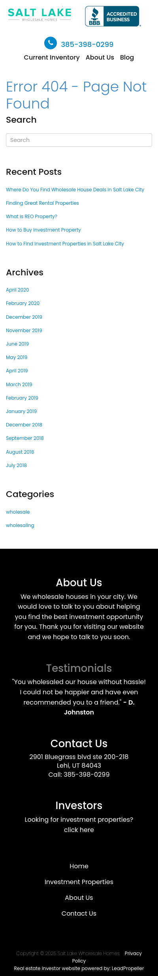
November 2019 (24, 330)
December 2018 (24, 424)
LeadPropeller (128, 968)
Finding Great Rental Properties (42, 203)
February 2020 (23, 303)
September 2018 (25, 438)
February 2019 (22, 398)
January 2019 (21, 411)
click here (79, 829)
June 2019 (17, 343)
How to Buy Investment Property (43, 229)
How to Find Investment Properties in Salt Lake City (65, 243)
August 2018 (20, 452)
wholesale (18, 512)
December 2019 (24, 317)
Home (79, 866)
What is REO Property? (31, 216)
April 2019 (17, 370)
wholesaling (20, 525)
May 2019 (16, 357)
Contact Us (79, 744)
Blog (127, 57)
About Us (100, 57)
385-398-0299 (87, 44)
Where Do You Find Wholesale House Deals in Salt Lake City (75, 189)
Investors (79, 805)
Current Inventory (52, 57)
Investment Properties (79, 881)
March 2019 (19, 384)
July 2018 (16, 465)
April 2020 (17, 289)
